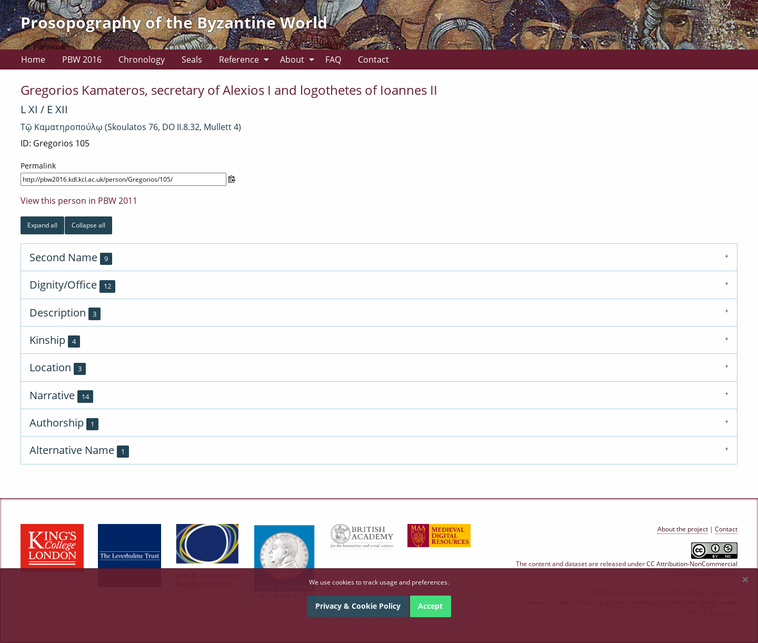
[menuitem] (33, 60)
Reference (239, 59)
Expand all (42, 225)
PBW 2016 (82, 59)
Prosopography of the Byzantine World (174, 22)
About (292, 59)
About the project (682, 529)
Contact (373, 59)
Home (33, 59)
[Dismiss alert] (745, 579)
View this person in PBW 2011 (79, 200)
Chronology (141, 59)
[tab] (379, 257)
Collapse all (88, 225)
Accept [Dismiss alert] (430, 606)
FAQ (333, 59)
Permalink (38, 166)
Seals (192, 59)
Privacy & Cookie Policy (358, 606)
